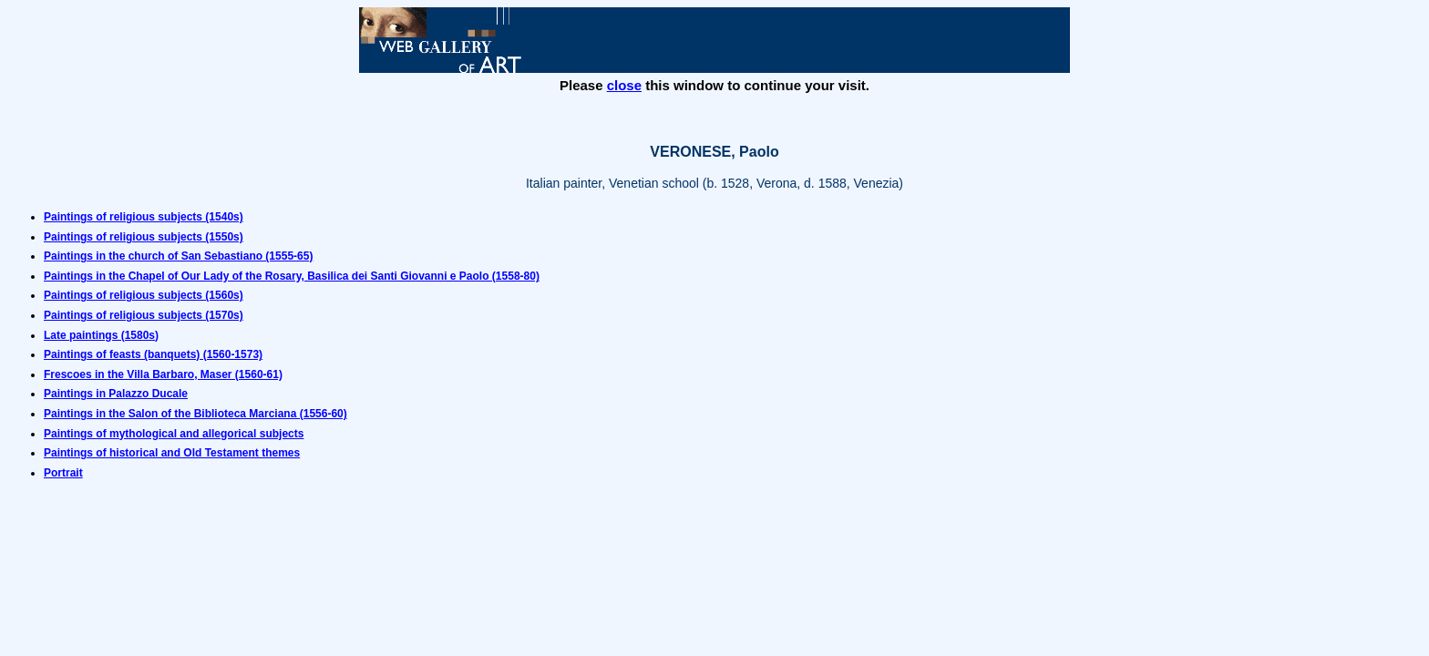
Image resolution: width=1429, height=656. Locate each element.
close (624, 85)
